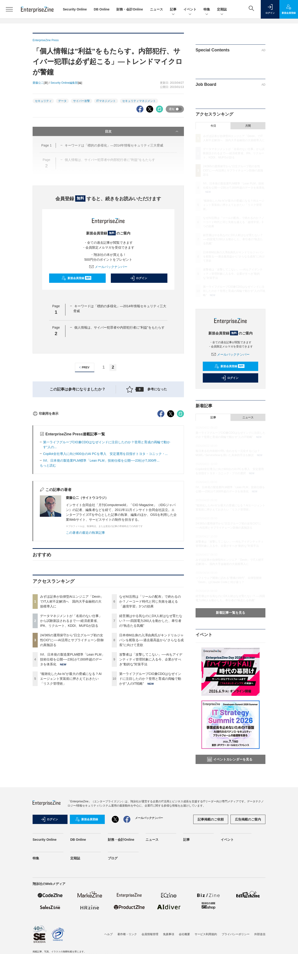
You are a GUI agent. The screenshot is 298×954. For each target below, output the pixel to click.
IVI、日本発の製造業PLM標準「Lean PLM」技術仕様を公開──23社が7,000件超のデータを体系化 (72, 743)
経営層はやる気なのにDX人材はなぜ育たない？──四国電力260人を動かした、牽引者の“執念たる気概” (150, 704)
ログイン (138, 278)
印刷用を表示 (45, 497)
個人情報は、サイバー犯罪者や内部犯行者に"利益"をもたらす (119, 327)
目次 (142, 131)
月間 (248, 125)
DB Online (102, 9)
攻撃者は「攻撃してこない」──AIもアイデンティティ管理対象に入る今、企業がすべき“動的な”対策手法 (150, 743)
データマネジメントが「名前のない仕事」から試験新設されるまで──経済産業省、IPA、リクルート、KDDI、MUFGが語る (71, 704)
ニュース (156, 9)
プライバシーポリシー (236, 940)
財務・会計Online (129, 9)
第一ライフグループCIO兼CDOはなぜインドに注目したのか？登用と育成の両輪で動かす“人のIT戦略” (150, 762)
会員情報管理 (150, 940)
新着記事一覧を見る (230, 612)
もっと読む (48, 549)
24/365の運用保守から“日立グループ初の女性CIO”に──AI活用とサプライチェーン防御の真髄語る (72, 724)
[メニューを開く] (9, 9)
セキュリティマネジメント (139, 101)
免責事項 (168, 940)
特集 (206, 9)
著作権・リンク (127, 940)
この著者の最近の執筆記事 (85, 616)
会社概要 (184, 940)
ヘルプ (108, 940)
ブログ (113, 864)
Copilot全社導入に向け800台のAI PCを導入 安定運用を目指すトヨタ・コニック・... (105, 537)
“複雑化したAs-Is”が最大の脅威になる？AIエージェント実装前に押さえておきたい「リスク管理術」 (71, 762)
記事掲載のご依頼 (211, 825)
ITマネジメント (106, 101)
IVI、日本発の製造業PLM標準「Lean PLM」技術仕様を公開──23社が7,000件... (101, 544)
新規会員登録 (76, 278)
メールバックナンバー (108, 267)
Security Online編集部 (64, 82)
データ (62, 101)
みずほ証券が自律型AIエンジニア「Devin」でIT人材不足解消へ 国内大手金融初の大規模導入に (72, 685)
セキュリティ (43, 101)
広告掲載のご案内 (248, 825)
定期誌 (222, 9)
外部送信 (259, 940)
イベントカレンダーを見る (229, 759)
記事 (173, 9)
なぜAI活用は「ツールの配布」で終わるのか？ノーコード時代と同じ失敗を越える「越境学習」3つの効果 (150, 685)
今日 (213, 125)
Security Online (75, 9)
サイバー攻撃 (81, 101)
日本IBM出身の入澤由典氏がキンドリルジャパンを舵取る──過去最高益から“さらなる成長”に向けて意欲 (151, 724)
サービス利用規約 (206, 940)
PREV (83, 367)
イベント (189, 9)
